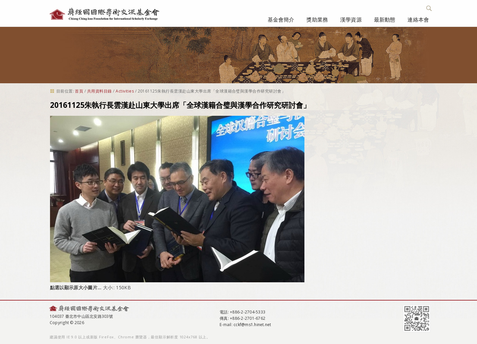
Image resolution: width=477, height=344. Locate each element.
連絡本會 (418, 19)
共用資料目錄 (99, 91)
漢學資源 (351, 19)
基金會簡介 (281, 19)
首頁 (79, 91)
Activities (125, 91)
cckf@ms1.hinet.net (252, 324)
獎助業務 (317, 19)
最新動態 (385, 19)
